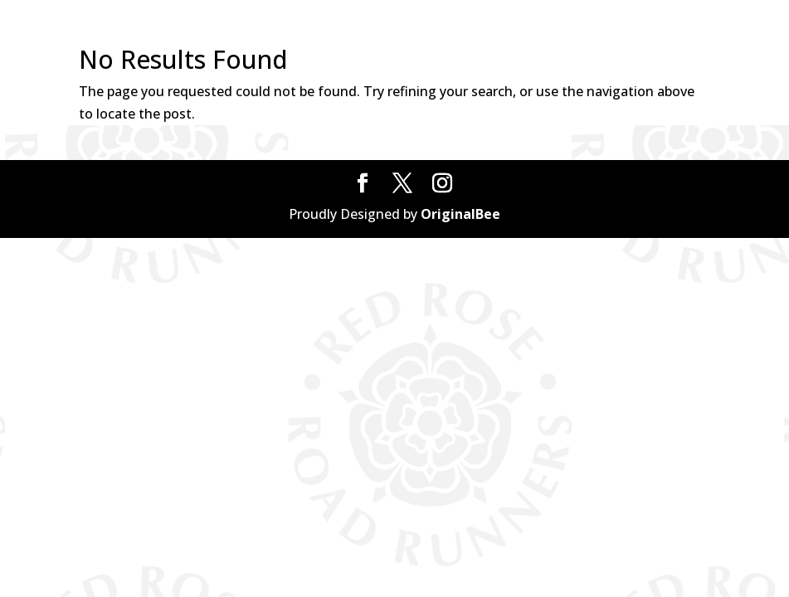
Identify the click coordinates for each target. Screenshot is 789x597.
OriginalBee (460, 214)
